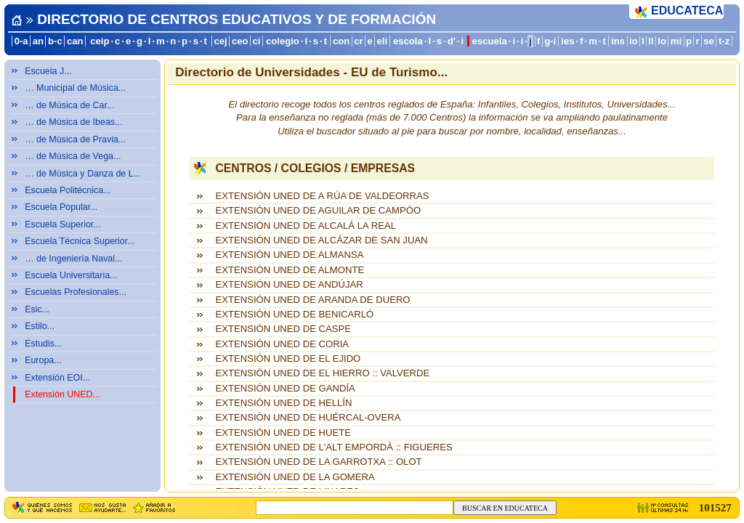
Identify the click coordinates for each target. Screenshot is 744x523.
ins (618, 41)
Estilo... (39, 326)
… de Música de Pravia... (75, 139)
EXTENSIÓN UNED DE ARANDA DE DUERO (312, 299)
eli (381, 41)
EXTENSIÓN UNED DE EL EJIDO (287, 358)
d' (452, 41)
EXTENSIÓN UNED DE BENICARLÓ (294, 314)
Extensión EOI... (57, 378)
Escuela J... (48, 71)
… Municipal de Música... (75, 88)
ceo (240, 41)
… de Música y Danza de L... (83, 174)
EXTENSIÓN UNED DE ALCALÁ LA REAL (305, 225)
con (341, 41)
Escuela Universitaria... (71, 275)
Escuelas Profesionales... (75, 292)
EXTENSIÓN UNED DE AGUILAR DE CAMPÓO (318, 210)
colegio (282, 41)
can (75, 41)
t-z (724, 41)
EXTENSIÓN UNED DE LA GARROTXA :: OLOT (318, 461)
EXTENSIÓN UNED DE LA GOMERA (294, 476)
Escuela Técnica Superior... (79, 241)
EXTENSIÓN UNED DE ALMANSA (289, 254)
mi (676, 41)
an (38, 41)
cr (358, 41)
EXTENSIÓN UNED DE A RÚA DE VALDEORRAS (322, 195)
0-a (21, 41)
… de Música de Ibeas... (73, 122)
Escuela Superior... (63, 224)
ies (567, 41)
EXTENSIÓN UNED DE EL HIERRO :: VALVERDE (322, 373)
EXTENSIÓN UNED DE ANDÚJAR (289, 284)
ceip (99, 41)
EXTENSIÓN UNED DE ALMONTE (289, 269)
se (708, 41)
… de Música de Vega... (73, 156)
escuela (489, 41)
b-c (55, 41)
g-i (550, 41)
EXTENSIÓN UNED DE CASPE (282, 328)
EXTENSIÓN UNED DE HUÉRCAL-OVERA (307, 417)
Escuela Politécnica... (67, 190)
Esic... (37, 309)
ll (650, 41)
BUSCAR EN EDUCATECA (505, 508)
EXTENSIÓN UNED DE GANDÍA (285, 388)
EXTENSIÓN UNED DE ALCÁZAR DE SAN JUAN (321, 240)
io (633, 41)
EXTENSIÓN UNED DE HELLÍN (283, 402)
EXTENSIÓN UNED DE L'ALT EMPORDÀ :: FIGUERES (333, 447)
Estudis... (43, 343)
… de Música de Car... (69, 105)
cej (220, 41)
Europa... (43, 360)
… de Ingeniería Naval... (73, 259)
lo (662, 41)
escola (408, 41)
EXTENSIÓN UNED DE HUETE (282, 432)
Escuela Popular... (61, 207)
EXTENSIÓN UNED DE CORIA (282, 343)
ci (257, 41)
